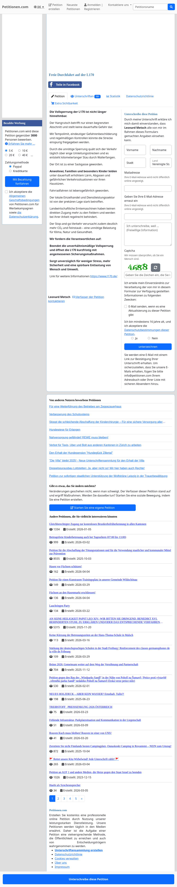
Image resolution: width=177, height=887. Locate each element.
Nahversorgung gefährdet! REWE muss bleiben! (78, 437)
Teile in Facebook (64, 85)
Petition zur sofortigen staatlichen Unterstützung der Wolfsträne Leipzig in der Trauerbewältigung (108, 476)
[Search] (150, 7)
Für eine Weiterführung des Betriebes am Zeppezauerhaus (85, 406)
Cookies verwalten (66, 858)
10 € (25, 151)
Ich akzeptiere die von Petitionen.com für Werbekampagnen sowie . (24, 204)
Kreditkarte (20, 171)
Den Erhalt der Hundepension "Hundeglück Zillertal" (81, 452)
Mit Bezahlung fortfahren (22, 182)
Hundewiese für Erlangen (64, 429)
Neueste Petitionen (73, 7)
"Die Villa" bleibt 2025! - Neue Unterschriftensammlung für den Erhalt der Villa (96, 460)
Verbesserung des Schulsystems (69, 414)
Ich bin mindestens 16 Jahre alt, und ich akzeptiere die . (147, 328)
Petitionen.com (15, 6)
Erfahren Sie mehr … (20, 144)
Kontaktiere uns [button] (118, 5)
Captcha (129, 251)
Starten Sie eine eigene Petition (92, 508)
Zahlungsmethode (17, 162)
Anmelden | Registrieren (93, 7)
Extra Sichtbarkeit (64, 103)
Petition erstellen (55, 7)
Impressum (62, 867)
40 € (25, 155)
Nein (155, 338)
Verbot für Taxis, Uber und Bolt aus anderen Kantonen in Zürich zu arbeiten (95, 445)
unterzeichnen (148, 347)
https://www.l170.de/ (103, 276)
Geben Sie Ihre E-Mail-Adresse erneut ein (143, 199)
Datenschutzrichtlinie (140, 96)
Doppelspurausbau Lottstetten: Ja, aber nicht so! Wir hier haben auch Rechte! (97, 468)
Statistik (113, 96)
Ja (136, 338)
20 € (12, 155)
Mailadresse (132, 172)
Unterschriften (86, 96)
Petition (58, 96)
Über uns (61, 863)
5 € (11, 151)
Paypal (17, 166)
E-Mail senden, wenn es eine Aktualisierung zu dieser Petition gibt (149, 311)
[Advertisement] (110, 44)
